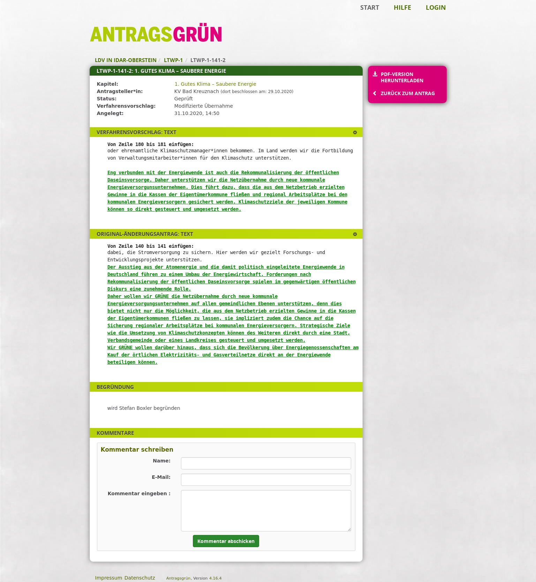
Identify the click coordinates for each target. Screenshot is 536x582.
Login (436, 7)
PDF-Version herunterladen (401, 77)
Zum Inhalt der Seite (29, 16)
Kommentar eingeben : (139, 493)
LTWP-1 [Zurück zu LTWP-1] (173, 59)
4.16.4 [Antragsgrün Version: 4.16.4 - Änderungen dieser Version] (215, 578)
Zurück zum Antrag (407, 93)
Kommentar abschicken (226, 541)
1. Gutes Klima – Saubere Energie (215, 84)
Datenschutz (139, 578)
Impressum (108, 578)
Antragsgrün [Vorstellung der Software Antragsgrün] (178, 578)
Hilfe (402, 7)
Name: (162, 461)
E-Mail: (161, 477)
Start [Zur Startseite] (369, 7)
